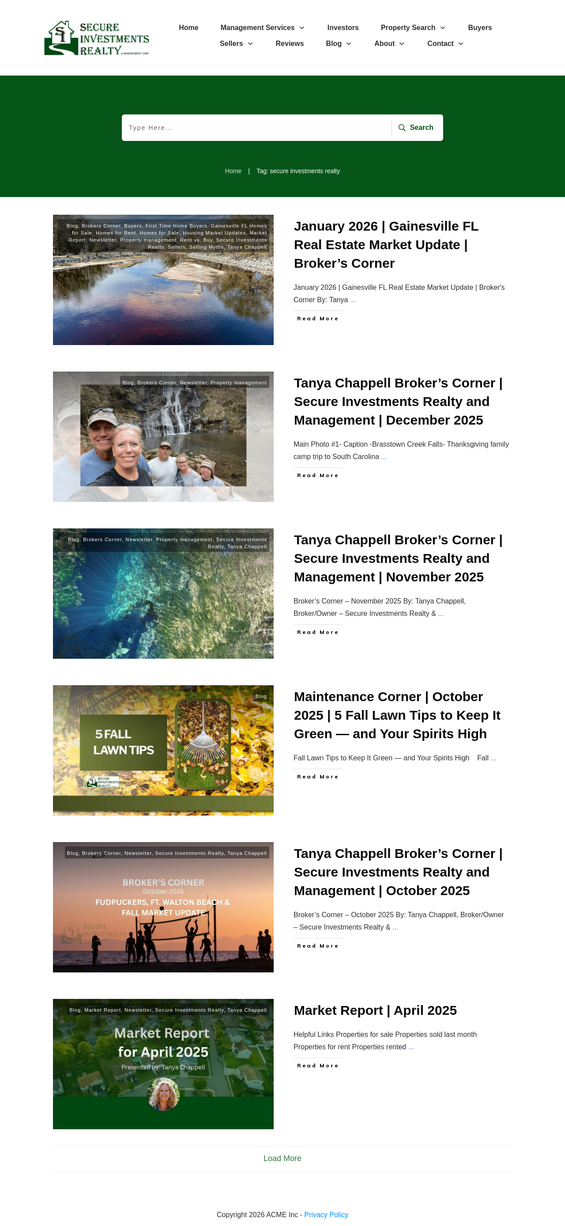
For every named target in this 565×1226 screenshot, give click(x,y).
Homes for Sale (159, 232)
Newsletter (103, 240)
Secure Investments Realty (189, 853)
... (353, 300)
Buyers (133, 225)
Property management (148, 240)
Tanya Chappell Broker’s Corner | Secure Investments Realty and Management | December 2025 (398, 401)
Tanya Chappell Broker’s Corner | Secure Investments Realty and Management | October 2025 (398, 872)
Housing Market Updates (214, 232)
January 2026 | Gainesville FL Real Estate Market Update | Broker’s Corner (386, 244)
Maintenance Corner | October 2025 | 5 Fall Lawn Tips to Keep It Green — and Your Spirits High (397, 715)
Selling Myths (206, 247)
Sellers (177, 247)
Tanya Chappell (247, 247)
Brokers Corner (101, 225)
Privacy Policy (326, 1214)
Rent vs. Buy (196, 240)
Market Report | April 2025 (375, 1010)
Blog (72, 225)
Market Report (102, 1010)
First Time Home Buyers (176, 225)
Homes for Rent (116, 232)
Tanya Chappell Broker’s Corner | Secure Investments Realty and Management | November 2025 (398, 558)
